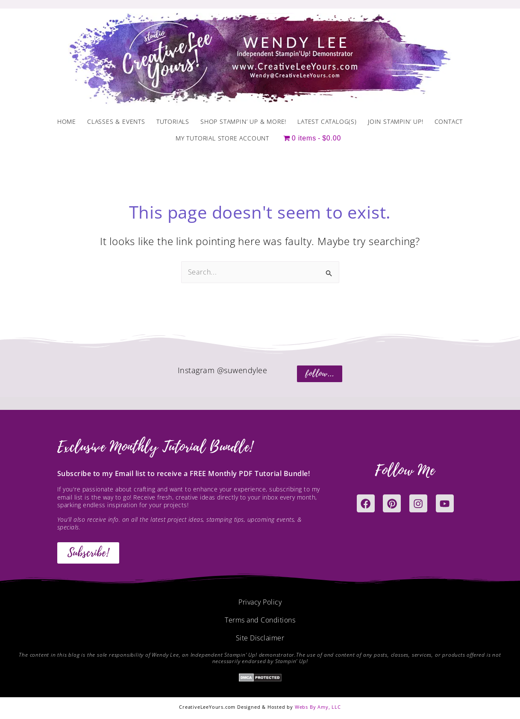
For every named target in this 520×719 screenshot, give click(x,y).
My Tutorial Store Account (222, 138)
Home (66, 121)
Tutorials (172, 121)
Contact (449, 121)
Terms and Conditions (260, 620)
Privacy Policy (260, 602)
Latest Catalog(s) (327, 121)
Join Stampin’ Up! (395, 121)
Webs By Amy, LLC (318, 707)
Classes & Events (116, 121)
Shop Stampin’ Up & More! (243, 121)
